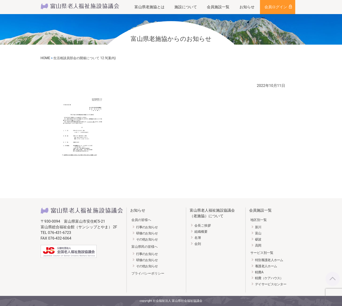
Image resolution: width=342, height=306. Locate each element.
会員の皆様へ (141, 220)
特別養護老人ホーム (269, 260)
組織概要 (201, 232)
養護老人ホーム (266, 266)
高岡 (258, 246)
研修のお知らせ (147, 233)
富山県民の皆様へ (144, 247)
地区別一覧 (258, 220)
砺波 (258, 239)
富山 (258, 233)
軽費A (259, 272)
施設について (185, 7)
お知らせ (247, 7)
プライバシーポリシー (147, 273)
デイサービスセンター (270, 284)
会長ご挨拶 (202, 226)
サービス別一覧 (261, 253)
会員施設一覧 (218, 7)
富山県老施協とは (149, 7)
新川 (258, 227)
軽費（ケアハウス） (269, 278)
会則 (197, 244)
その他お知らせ (147, 239)
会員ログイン (275, 7)
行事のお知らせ (147, 227)
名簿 (197, 238)
